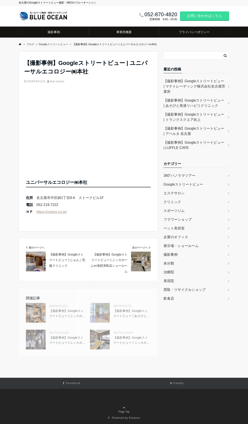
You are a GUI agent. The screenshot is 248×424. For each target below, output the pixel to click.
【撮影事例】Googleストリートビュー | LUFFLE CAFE (194, 145)
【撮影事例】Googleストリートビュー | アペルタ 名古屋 (194, 131)
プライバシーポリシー (194, 32)
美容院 (169, 281)
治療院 (169, 272)
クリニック (172, 202)
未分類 (169, 263)
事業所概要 (124, 32)
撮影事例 (54, 32)
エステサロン (174, 193)
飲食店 (169, 298)
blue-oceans (57, 81)
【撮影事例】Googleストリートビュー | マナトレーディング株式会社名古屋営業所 (194, 86)
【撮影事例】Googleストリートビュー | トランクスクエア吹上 (194, 117)
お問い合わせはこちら (204, 16)
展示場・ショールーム (181, 246)
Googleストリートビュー (183, 184)
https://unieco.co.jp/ (51, 212)
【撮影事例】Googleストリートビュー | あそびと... (131, 313)
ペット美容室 (174, 228)
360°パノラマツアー (179, 175)
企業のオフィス (176, 237)
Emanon (134, 417)
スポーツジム (174, 211)
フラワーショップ (178, 219)
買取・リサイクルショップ (185, 290)
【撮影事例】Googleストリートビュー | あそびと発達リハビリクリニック (194, 102)
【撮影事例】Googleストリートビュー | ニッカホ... (67, 313)
